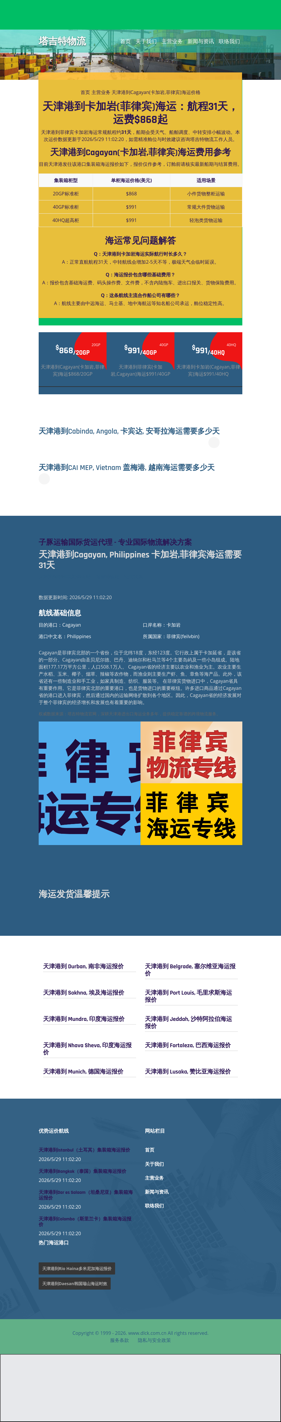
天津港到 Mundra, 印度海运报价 (84, 1019)
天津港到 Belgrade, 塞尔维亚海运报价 (190, 970)
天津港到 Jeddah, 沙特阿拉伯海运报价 (188, 1022)
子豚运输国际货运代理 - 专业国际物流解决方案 (121, 542)
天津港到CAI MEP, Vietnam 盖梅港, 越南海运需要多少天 (133, 468)
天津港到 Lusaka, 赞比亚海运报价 (188, 1072)
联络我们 (229, 41)
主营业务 (172, 41)
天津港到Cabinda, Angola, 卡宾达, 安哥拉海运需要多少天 (136, 431)
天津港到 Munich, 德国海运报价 (83, 1072)
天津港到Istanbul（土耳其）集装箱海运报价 (84, 1150)
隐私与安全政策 (154, 1340)
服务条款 (119, 1340)
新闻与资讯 (200, 41)
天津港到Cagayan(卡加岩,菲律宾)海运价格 (156, 92)
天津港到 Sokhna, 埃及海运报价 (83, 993)
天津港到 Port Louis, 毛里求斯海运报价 (188, 996)
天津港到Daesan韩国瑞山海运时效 (74, 1283)
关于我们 (146, 41)
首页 (125, 41)
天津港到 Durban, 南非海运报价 (83, 966)
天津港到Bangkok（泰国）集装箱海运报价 (82, 1171)
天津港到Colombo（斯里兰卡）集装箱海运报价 (85, 1222)
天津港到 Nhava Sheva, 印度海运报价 (87, 1049)
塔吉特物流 (62, 41)
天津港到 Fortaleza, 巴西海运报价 (188, 1045)
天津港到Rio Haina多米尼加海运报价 (77, 1268)
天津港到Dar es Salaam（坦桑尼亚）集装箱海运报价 (86, 1195)
